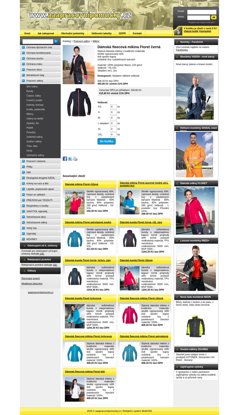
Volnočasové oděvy (36, 222)
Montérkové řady (35, 75)
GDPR (122, 33)
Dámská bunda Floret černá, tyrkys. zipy (88, 260)
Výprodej (31, 233)
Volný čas (31, 228)
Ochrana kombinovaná (38, 53)
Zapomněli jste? (207, 22)
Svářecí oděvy (34, 141)
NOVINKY (31, 239)
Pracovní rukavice (35, 161)
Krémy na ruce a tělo (37, 183)
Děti (28, 172)
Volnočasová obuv (36, 217)
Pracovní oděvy (34, 80)
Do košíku (106, 141)
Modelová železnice (31, 283)
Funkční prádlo (34, 100)
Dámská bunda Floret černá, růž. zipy (141, 222)
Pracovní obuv (34, 69)
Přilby (29, 166)
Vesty (29, 150)
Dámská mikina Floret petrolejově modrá (88, 222)
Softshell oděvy (34, 137)
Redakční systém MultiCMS (137, 411)
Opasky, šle (32, 123)
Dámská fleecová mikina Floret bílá (85, 371)
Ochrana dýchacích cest (39, 47)
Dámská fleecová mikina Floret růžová (141, 298)
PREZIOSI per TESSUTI (39, 200)
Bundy (29, 91)
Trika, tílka (31, 146)
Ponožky (31, 132)
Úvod (27, 33)
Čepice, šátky (33, 95)
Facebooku (182, 50)
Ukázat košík (191, 31)
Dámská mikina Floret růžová (81, 184)
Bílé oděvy (32, 86)
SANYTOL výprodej (36, 211)
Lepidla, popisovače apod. (40, 189)
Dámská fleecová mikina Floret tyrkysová (88, 336)
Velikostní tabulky (101, 33)
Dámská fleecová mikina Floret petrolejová (144, 336)
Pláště (29, 127)
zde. (41, 253)
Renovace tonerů (30, 278)
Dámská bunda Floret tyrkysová (83, 298)
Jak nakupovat (45, 33)
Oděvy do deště (34, 118)
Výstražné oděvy (35, 155)
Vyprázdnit (205, 31)
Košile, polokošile (35, 109)
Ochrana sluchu (34, 58)
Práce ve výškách (35, 194)
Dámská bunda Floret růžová (136, 260)
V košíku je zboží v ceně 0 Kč (200, 30)
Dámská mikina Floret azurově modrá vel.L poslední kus (144, 184)
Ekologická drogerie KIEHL (40, 178)
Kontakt (137, 33)
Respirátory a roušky (37, 205)
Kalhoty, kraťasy (35, 105)
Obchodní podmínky (72, 33)
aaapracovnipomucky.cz (40, 292)
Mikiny (29, 114)
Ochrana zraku (34, 64)
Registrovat (194, 22)
